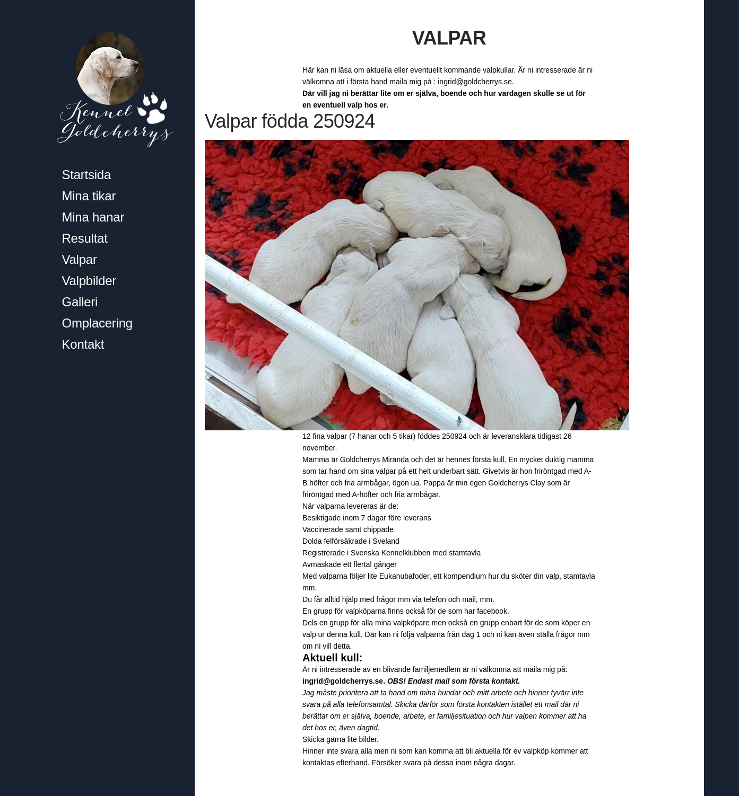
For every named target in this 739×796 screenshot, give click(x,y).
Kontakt (83, 344)
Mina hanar (93, 217)
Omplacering (97, 323)
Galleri (80, 302)
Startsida (86, 174)
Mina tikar (89, 196)
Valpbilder (89, 280)
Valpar (79, 259)
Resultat (85, 238)
